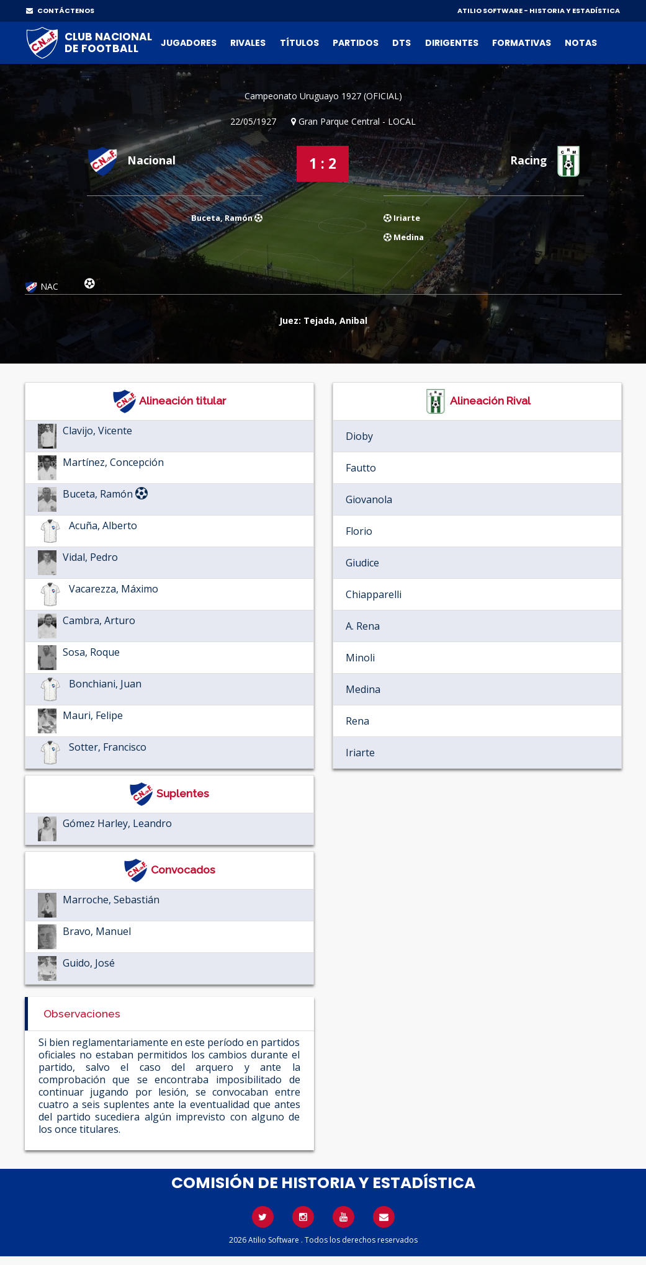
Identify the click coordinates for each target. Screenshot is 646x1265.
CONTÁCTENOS (60, 11)
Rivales (248, 43)
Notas (581, 43)
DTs (401, 43)
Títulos (299, 43)
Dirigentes (451, 43)
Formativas (521, 43)
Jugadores (189, 43)
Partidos (356, 43)
